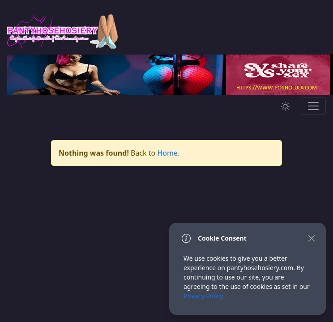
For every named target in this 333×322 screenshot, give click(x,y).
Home (167, 153)
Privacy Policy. (204, 296)
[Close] (311, 238)
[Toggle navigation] (313, 106)
